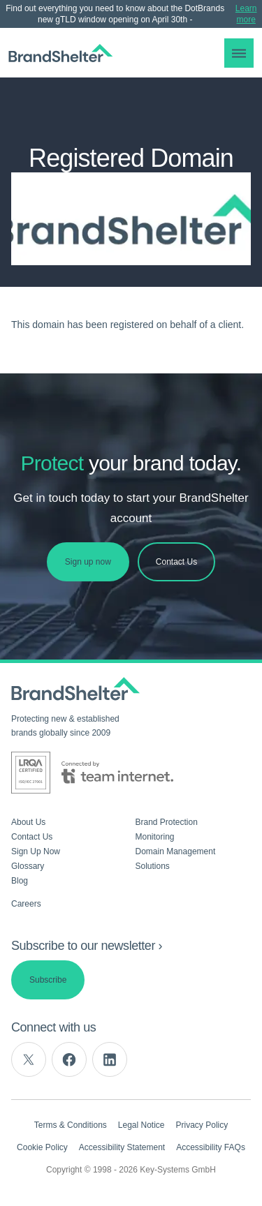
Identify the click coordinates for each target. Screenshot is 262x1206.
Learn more (246, 13)
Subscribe (47, 980)
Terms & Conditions (70, 1125)
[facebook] (69, 1059)
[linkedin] (109, 1059)
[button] (239, 53)
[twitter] (28, 1059)
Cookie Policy (42, 1147)
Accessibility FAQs (210, 1147)
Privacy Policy (202, 1125)
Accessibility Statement (122, 1147)
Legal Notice (141, 1125)
